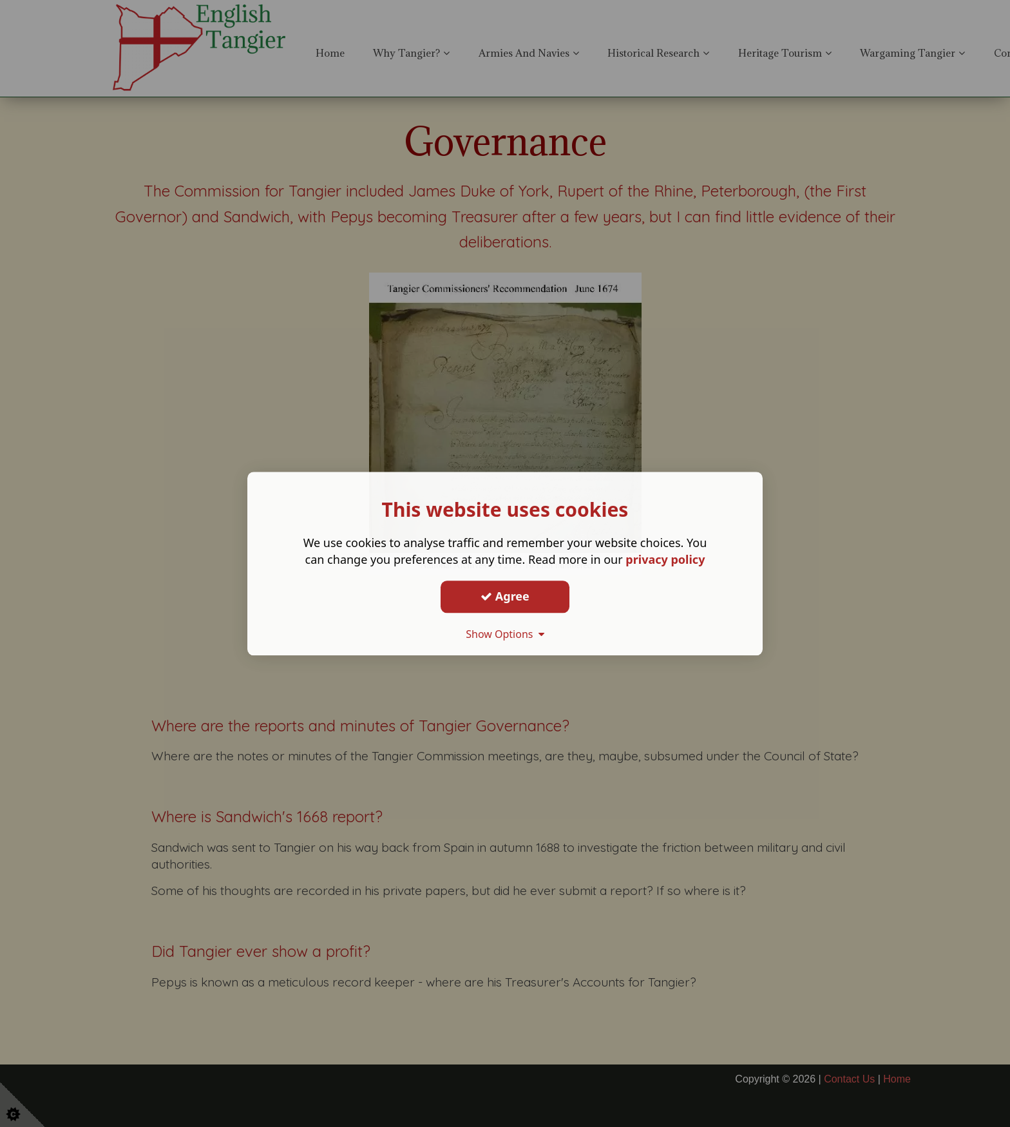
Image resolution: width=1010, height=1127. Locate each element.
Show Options (505, 634)
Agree (505, 596)
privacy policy (665, 559)
